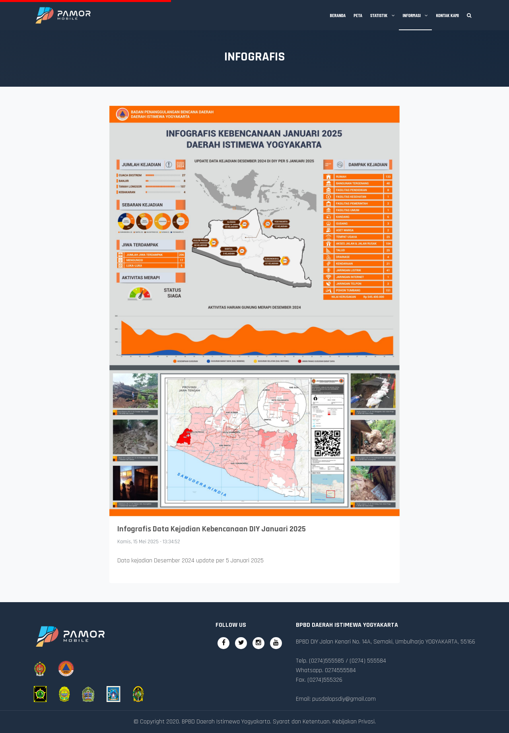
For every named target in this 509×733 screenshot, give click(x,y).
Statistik (382, 15)
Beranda (338, 15)
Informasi (415, 15)
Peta (358, 15)
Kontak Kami (447, 15)
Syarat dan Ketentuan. (302, 721)
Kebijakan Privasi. (354, 721)
